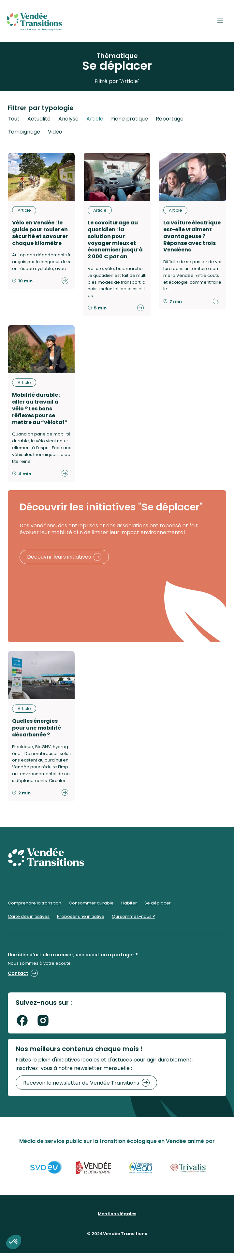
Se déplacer (157, 903)
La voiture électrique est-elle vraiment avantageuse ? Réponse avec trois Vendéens (192, 236)
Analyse (68, 118)
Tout (14, 118)
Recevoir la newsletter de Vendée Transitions (86, 1083)
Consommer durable (91, 903)
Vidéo (55, 131)
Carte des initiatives (29, 916)
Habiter (129, 903)
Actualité (39, 118)
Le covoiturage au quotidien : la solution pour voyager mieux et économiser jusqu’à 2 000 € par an (115, 239)
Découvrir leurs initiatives (64, 557)
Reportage (169, 118)
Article (94, 118)
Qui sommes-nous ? (133, 916)
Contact (23, 973)
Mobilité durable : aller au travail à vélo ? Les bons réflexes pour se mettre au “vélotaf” (39, 408)
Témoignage (24, 131)
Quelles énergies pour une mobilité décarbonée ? (36, 727)
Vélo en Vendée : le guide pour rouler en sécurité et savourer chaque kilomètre (40, 233)
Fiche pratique (129, 118)
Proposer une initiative (80, 916)
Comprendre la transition (34, 903)
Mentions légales (117, 1214)
